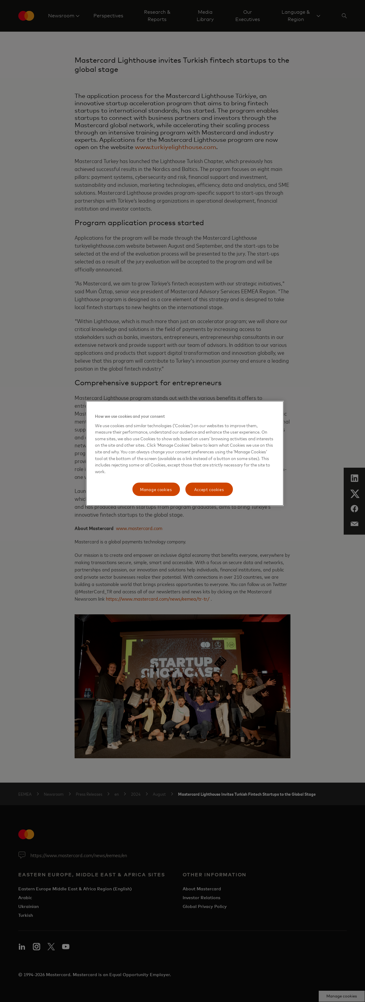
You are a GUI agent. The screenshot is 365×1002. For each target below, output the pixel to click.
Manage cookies (156, 489)
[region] (185, 453)
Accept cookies (209, 489)
